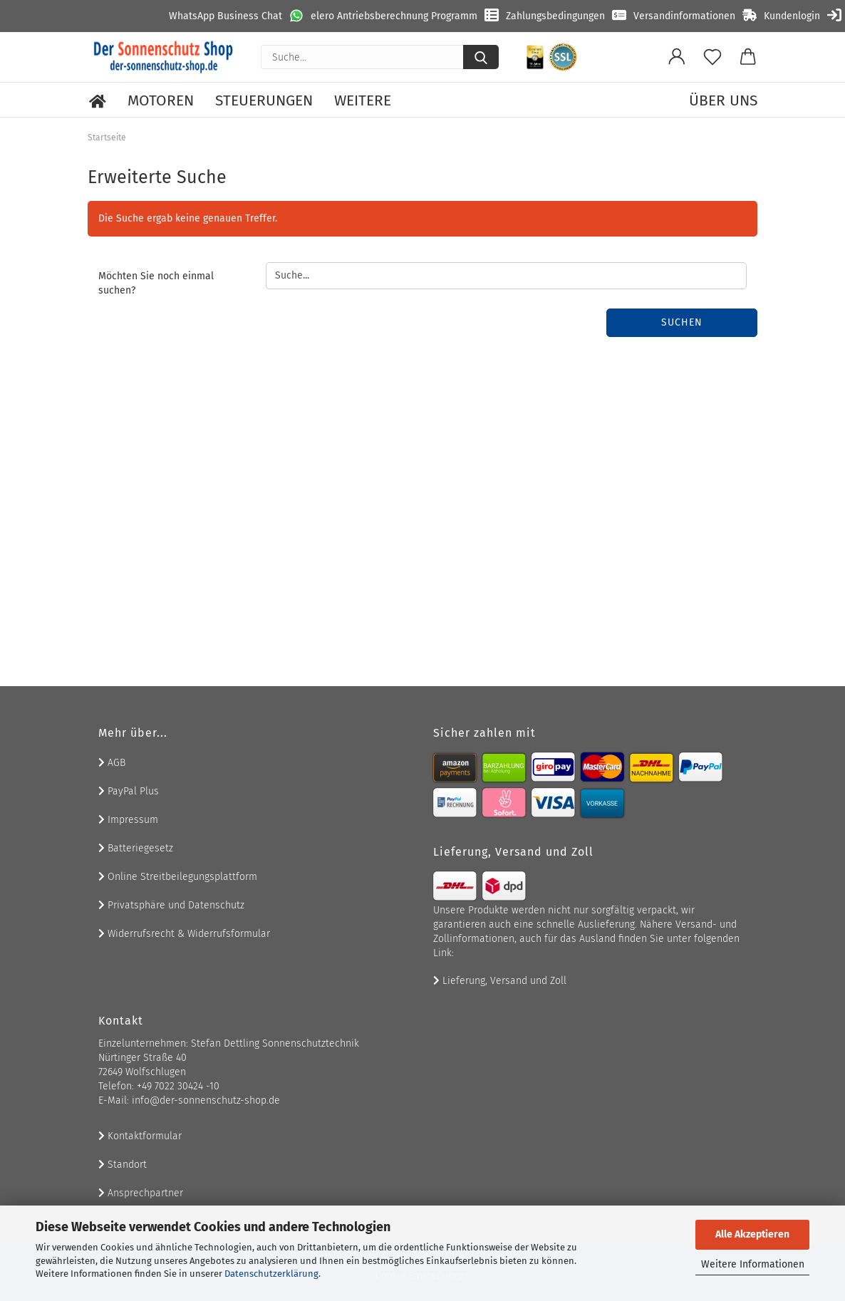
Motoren (161, 100)
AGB (111, 763)
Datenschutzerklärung (271, 1273)
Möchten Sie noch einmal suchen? (156, 283)
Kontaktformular (140, 1136)
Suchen (682, 322)
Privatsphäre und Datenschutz (171, 905)
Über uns (723, 100)
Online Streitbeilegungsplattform (177, 877)
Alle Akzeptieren (752, 1234)
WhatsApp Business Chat (225, 16)
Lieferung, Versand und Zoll (499, 981)
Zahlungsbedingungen (555, 16)
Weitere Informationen (752, 1264)
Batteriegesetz (135, 848)
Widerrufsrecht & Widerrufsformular (184, 934)
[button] (677, 57)
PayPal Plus (128, 791)
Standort (122, 1165)
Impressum (128, 820)
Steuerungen (264, 100)
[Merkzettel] (712, 57)
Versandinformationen (684, 16)
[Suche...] (481, 57)
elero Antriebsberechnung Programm (394, 16)
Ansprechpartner (140, 1193)
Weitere (362, 100)
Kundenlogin (792, 16)
